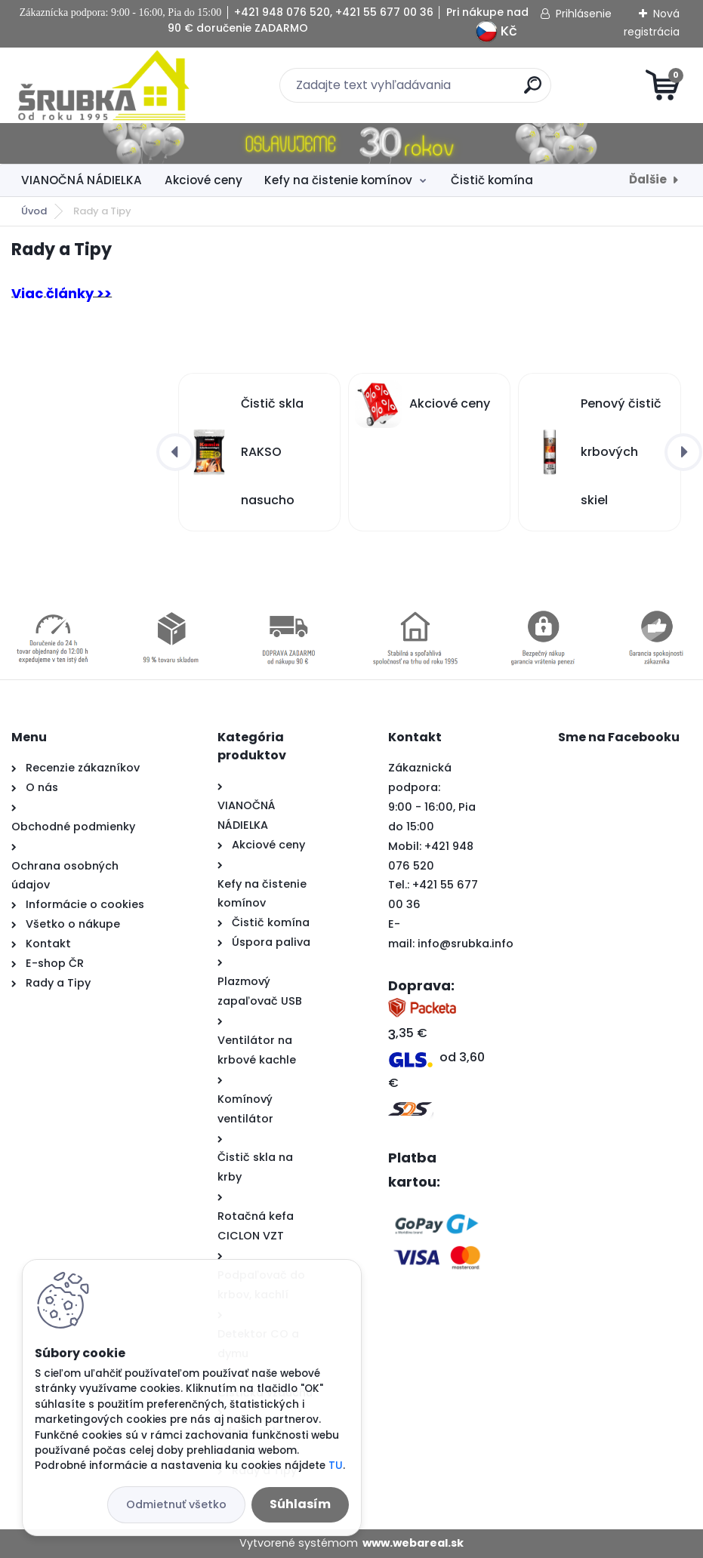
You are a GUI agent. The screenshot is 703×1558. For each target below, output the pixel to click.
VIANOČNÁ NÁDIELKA (81, 180)
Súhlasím (300, 1504)
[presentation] (175, 452)
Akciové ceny (203, 180)
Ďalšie (648, 179)
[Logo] (103, 85)
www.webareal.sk (413, 1542)
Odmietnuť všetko (176, 1504)
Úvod (34, 211)
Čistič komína (492, 180)
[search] (532, 91)
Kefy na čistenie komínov (338, 180)
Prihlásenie (584, 13)
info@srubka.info (465, 943)
